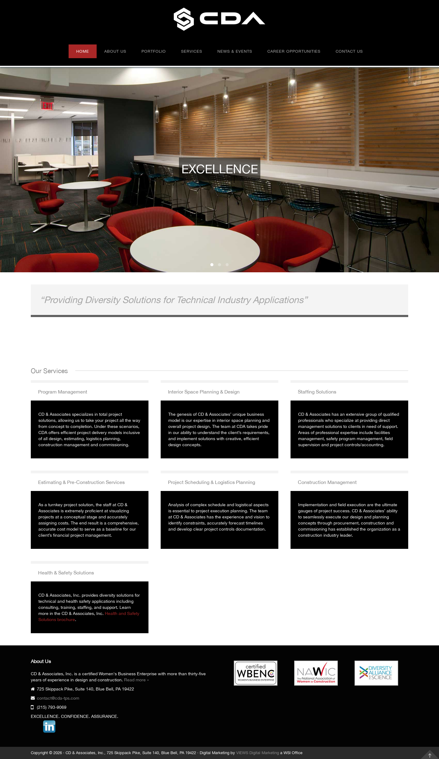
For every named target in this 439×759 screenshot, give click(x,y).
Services (191, 51)
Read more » (136, 679)
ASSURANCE (227, 264)
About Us (115, 51)
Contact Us (349, 51)
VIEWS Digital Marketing (257, 752)
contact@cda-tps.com (58, 698)
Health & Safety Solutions (66, 572)
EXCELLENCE (211, 264)
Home (82, 51)
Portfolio (153, 51)
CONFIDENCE (219, 264)
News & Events (234, 51)
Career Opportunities (293, 51)
